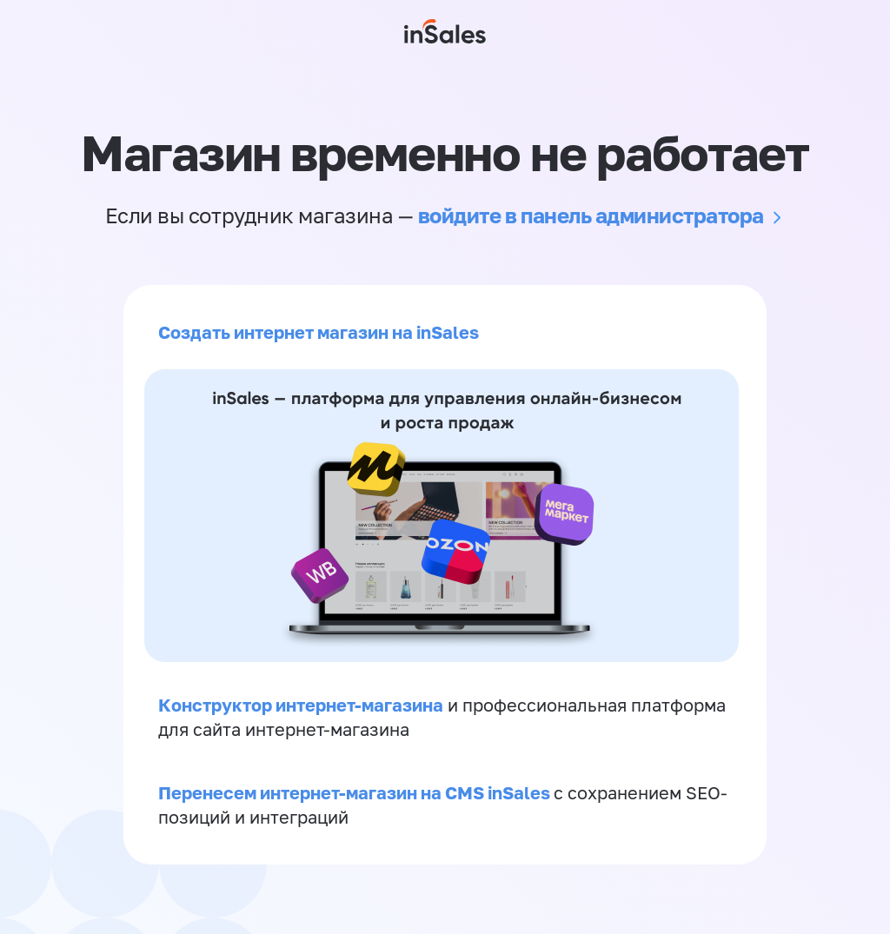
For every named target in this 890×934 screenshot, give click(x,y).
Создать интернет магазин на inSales (318, 331)
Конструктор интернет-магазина (300, 704)
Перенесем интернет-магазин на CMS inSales (356, 792)
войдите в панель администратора (591, 215)
